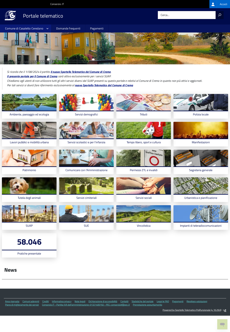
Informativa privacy (61, 317)
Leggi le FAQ (163, 317)
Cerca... (165, 15)
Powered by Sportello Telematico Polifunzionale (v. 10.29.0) (192, 326)
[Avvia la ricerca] (220, 15)
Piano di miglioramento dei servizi (22, 321)
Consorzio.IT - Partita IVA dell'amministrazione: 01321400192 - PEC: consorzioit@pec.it (86, 321)
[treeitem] (219, 4)
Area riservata (12, 317)
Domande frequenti (68, 28)
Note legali (80, 317)
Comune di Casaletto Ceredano (24, 28)
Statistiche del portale (142, 317)
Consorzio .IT (57, 4)
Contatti (124, 317)
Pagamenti (96, 28)
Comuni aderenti (31, 317)
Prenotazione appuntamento (147, 321)
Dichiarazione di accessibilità (102, 317)
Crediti (45, 317)
